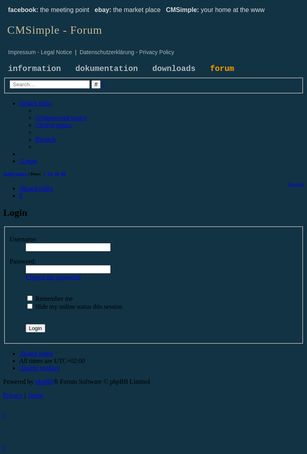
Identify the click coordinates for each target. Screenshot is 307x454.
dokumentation (106, 68)
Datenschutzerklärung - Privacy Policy (127, 52)
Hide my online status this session (74, 306)
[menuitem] (61, 117)
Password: (23, 261)
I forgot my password (53, 277)
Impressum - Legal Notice (40, 52)
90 (63, 173)
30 (57, 173)
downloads (174, 68)
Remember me (50, 298)
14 (50, 173)
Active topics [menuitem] (15, 173)
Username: (23, 239)
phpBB (44, 381)
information (34, 68)
